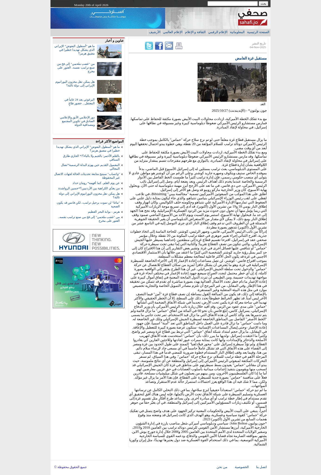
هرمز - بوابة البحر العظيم (104, 211)
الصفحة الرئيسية (258, 32)
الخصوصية (242, 467)
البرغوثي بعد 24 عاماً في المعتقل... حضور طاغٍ (79, 101)
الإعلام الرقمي (218, 32)
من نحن (222, 467)
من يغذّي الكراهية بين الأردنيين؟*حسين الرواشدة (89, 188)
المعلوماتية (237, 32)
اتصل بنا (261, 467)
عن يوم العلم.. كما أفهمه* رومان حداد (96, 183)
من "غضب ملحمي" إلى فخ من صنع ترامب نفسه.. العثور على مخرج (76, 67)
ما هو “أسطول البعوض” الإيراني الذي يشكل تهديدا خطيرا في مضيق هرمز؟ (74, 49)
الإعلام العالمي (173, 32)
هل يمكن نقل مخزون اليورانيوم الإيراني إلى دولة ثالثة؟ (75, 83)
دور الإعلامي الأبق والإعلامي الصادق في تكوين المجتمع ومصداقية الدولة (77, 121)
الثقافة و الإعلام (195, 32)
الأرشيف (154, 32)
